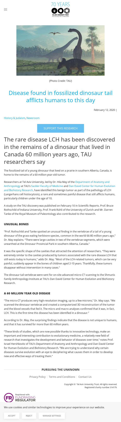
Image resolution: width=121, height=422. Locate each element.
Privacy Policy (37, 377)
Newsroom (33, 118)
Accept (11, 415)
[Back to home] (60, 9)
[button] (5, 9)
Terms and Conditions (62, 377)
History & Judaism (14, 118)
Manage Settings (52, 415)
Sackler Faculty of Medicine (47, 186)
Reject (29, 415)
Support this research (61, 128)
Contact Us (85, 377)
